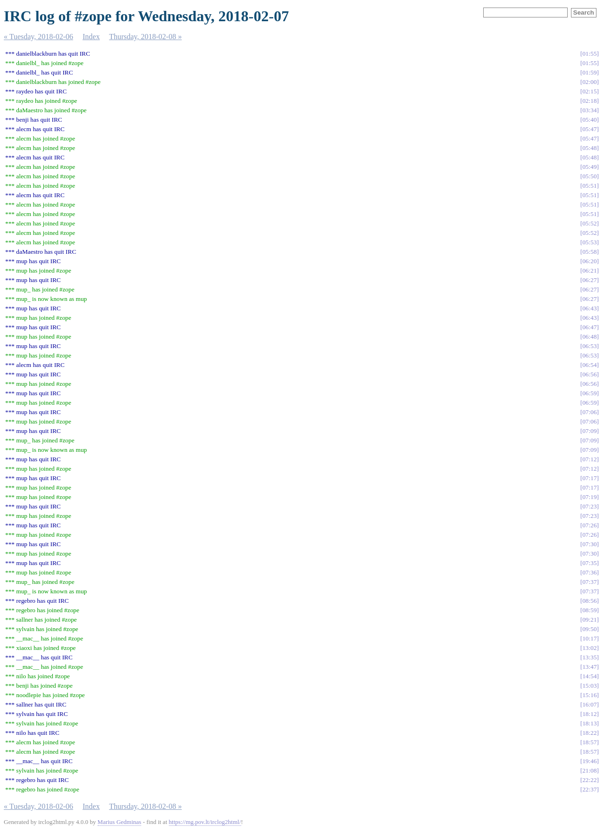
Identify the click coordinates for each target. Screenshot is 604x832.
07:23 (589, 506)
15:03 (589, 685)
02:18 (589, 100)
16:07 (589, 704)
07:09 (589, 430)
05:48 (589, 147)
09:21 (589, 619)
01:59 (589, 72)
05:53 (589, 242)
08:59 (589, 610)
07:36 (589, 572)
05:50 (589, 176)
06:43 (589, 308)
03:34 (589, 110)
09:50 (589, 628)
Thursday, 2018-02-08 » (145, 37)
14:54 (589, 676)
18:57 (589, 742)
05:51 (589, 185)
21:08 (589, 770)
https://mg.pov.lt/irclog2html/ (205, 821)
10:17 (589, 638)
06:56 (589, 374)
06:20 (589, 261)
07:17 (589, 478)
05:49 (589, 166)
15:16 (589, 695)
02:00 (589, 81)
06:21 (589, 270)
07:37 (589, 581)
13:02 (589, 647)
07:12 (589, 459)
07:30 (589, 544)
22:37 (589, 789)
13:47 (589, 666)
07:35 (589, 562)
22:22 (589, 779)
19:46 (589, 761)
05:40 (589, 119)
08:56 (589, 600)
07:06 (589, 412)
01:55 (589, 53)
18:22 (589, 732)
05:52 (589, 223)
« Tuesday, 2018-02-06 (38, 37)
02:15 (589, 91)
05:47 (589, 129)
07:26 (589, 525)
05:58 (589, 251)
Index (91, 37)
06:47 (589, 327)
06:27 (589, 279)
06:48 (589, 336)
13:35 (589, 657)
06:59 (589, 393)
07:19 (589, 496)
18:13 (589, 723)
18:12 (589, 713)
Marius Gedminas (120, 821)
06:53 (589, 345)
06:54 (589, 364)
